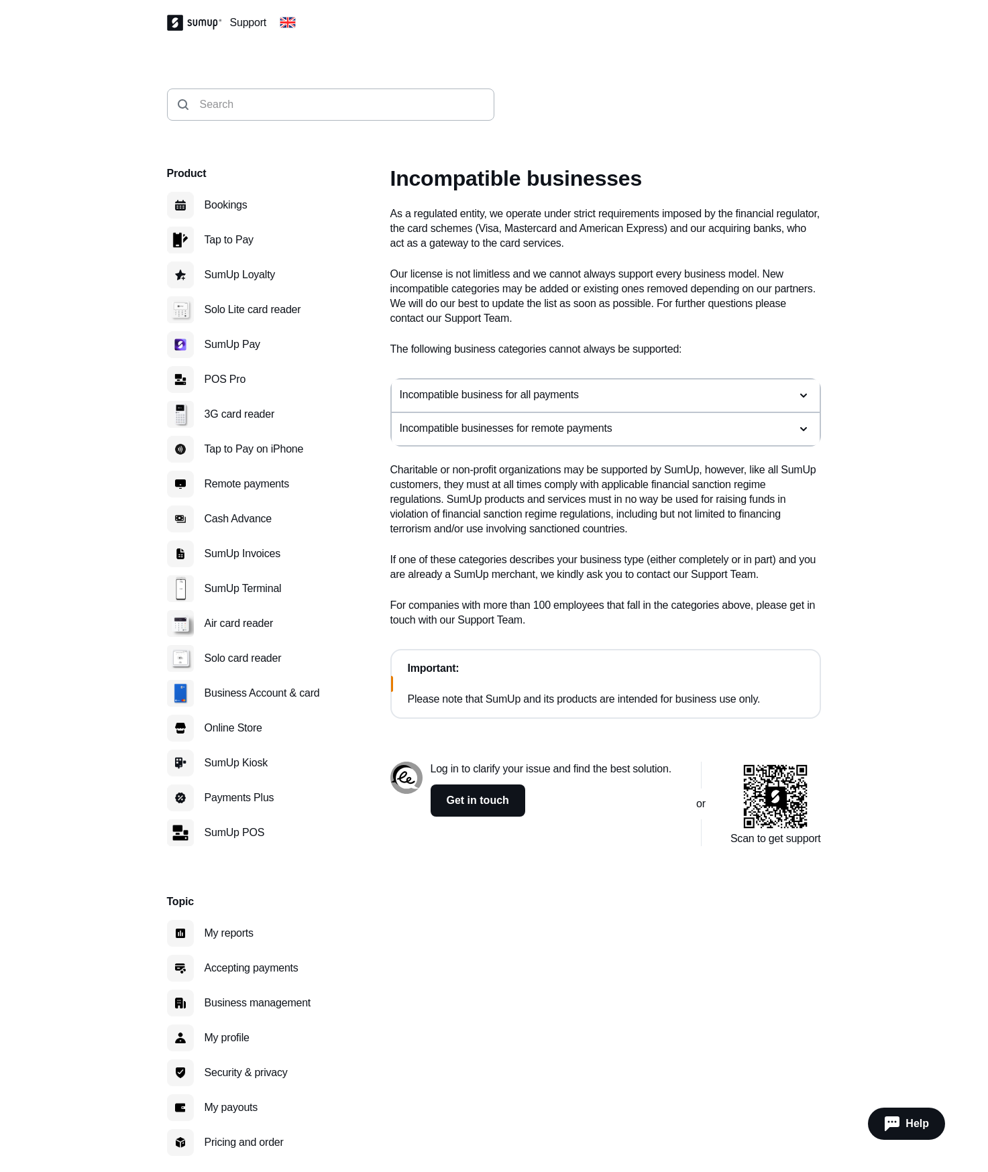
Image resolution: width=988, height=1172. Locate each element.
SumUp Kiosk (236, 762)
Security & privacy (246, 1072)
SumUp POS (235, 832)
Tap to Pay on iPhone (254, 449)
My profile (227, 1037)
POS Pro (225, 379)
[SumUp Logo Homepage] (198, 23)
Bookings (226, 205)
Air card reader (239, 623)
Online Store (233, 728)
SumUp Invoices (242, 553)
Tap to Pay (229, 239)
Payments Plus (239, 797)
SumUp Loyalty (240, 274)
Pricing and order (244, 1142)
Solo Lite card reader (253, 309)
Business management (258, 1002)
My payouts (231, 1107)
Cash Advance (238, 518)
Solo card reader (243, 658)
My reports (229, 933)
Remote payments (247, 483)
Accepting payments (251, 968)
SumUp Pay (232, 344)
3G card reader (240, 414)
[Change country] (288, 23)
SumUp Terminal (243, 588)
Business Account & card (262, 693)
